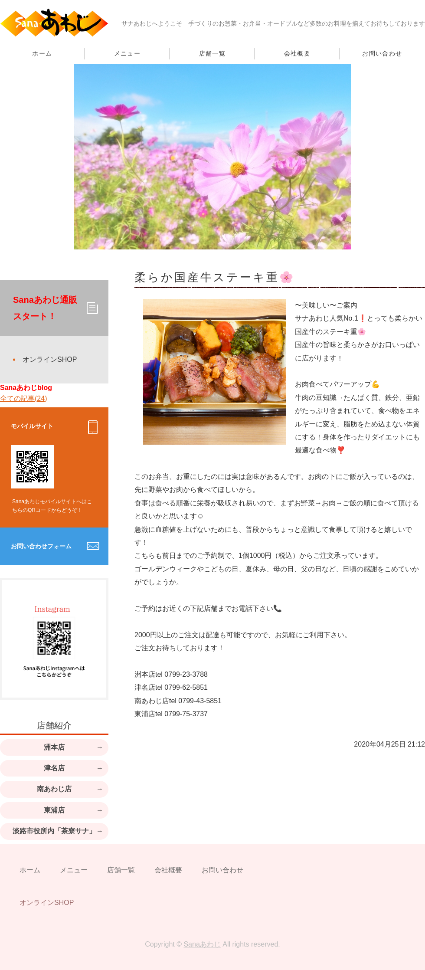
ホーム (42, 53)
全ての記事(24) (23, 398)
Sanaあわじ (201, 944)
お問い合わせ (382, 53)
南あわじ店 (54, 789)
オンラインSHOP (50, 359)
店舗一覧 (212, 53)
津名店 (54, 768)
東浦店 (54, 810)
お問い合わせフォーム (41, 546)
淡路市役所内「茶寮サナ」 (54, 831)
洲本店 (54, 747)
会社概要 (297, 53)
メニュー (127, 53)
